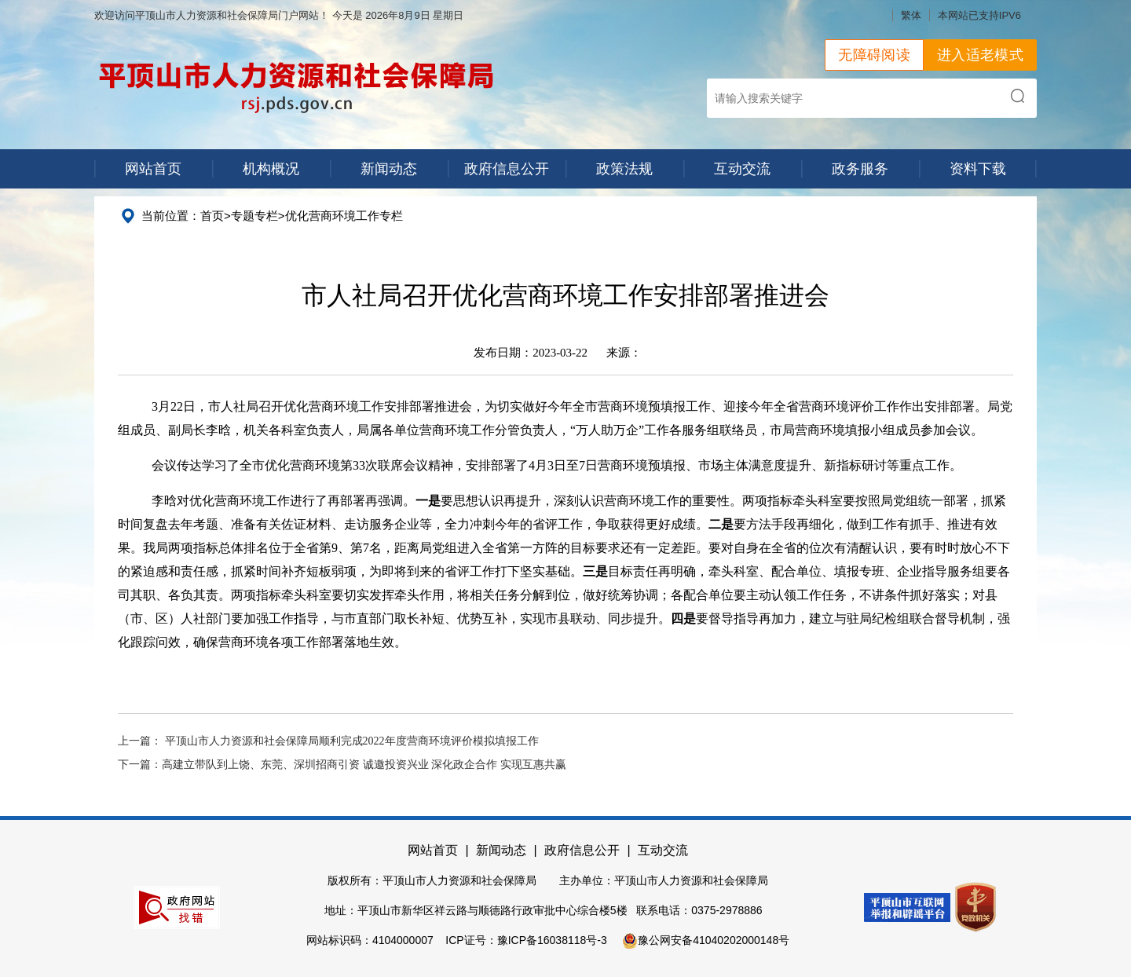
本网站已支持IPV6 (979, 15)
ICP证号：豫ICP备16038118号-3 (525, 940)
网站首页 (153, 169)
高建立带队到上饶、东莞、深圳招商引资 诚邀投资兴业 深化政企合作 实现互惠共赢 (364, 764)
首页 (212, 215)
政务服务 (860, 169)
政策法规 (624, 169)
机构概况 (271, 169)
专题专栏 (254, 215)
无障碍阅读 (874, 55)
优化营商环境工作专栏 (344, 215)
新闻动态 (389, 169)
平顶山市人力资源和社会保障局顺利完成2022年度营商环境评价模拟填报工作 (352, 741)
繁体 (911, 15)
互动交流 (742, 169)
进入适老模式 (980, 55)
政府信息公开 (506, 169)
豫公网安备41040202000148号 (705, 940)
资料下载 (978, 169)
